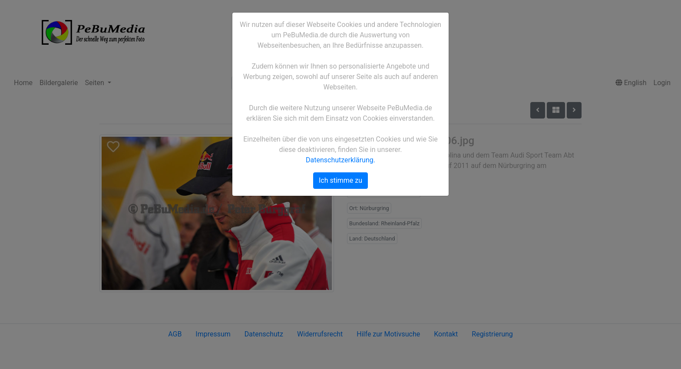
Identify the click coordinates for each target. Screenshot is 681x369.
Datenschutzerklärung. (340, 160)
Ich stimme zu (340, 180)
